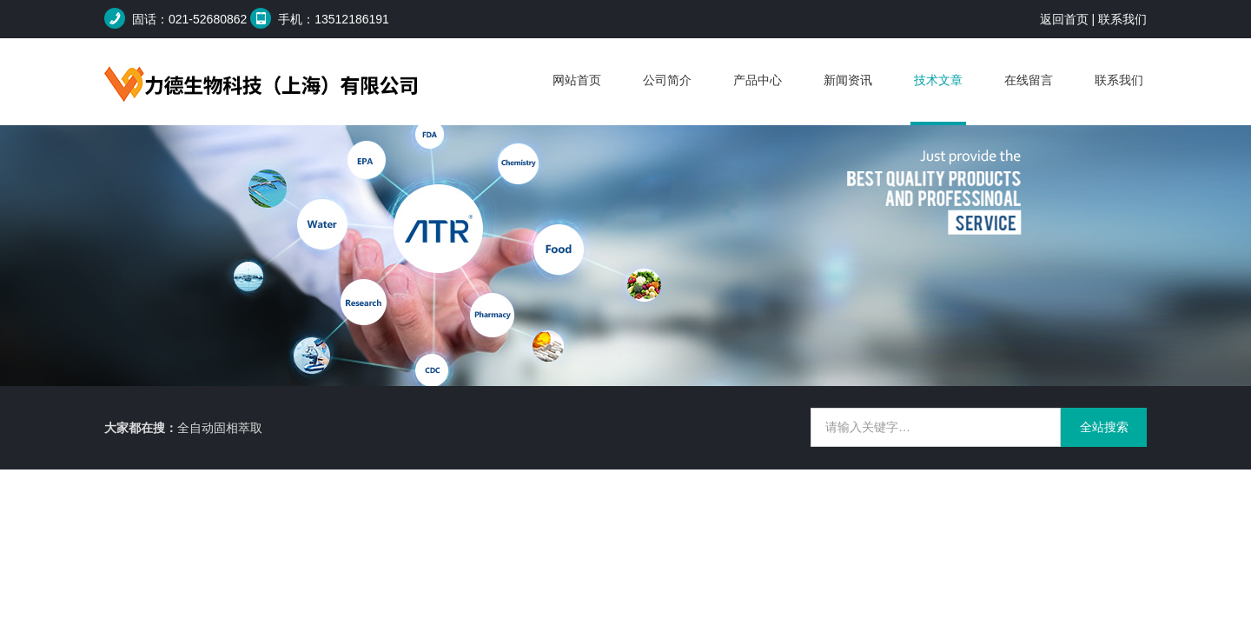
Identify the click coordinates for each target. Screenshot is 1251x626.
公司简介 (667, 80)
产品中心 (757, 80)
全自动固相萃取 (219, 428)
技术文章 (938, 80)
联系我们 (1122, 19)
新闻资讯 (848, 80)
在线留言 (1028, 80)
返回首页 (1064, 19)
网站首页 (577, 80)
